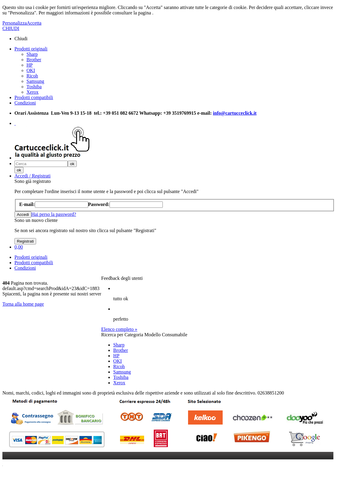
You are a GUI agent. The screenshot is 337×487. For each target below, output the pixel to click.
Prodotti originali (31, 48)
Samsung (35, 81)
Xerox (32, 92)
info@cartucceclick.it (235, 113)
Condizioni (25, 102)
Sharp (32, 54)
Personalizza (14, 23)
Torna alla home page (23, 304)
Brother (33, 59)
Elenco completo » (119, 329)
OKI (30, 70)
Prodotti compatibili (33, 97)
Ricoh (32, 75)
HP (29, 65)
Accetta (34, 23)
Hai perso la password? (53, 214)
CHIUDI (10, 28)
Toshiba (34, 86)
